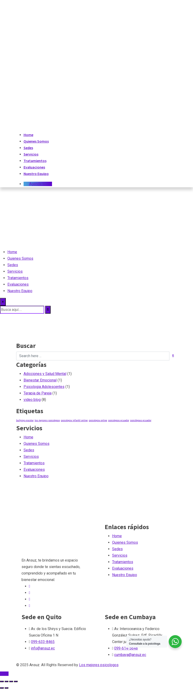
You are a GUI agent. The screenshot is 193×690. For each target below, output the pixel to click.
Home (28, 134)
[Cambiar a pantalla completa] (6, 681)
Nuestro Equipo (36, 173)
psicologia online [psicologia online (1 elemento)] (98, 420)
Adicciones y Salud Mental (45, 374)
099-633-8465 (43, 642)
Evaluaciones (34, 167)
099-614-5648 (126, 648)
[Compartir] (11, 681)
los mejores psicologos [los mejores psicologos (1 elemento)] (47, 420)
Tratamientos (35, 160)
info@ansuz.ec (43, 648)
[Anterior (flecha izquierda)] (2, 688)
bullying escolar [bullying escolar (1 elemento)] (25, 420)
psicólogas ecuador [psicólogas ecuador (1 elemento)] (140, 420)
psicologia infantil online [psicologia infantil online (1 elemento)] (74, 420)
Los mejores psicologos (99, 665)
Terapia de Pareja (38, 393)
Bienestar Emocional (40, 380)
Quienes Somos (36, 141)
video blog (32, 399)
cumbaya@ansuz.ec (130, 655)
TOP (4, 673)
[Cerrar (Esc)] (16, 681)
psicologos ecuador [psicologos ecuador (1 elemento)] (118, 420)
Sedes (28, 147)
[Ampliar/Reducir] (2, 681)
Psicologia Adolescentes (44, 386)
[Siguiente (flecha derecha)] (6, 688)
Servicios (31, 154)
